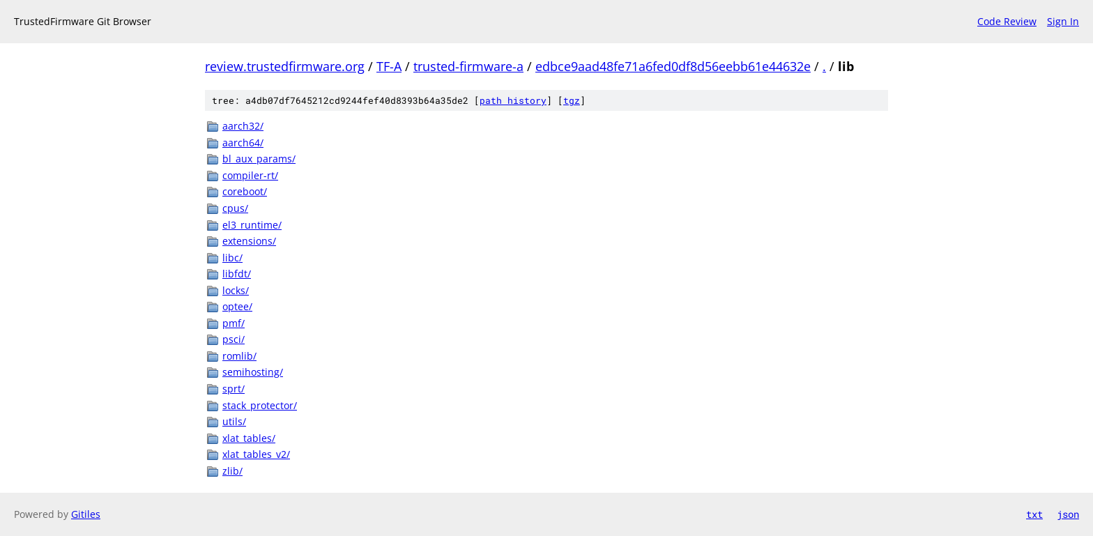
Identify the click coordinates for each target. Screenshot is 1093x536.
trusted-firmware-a (468, 66)
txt (1034, 514)
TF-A (389, 66)
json (1068, 514)
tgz (571, 100)
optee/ (237, 306)
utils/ (234, 421)
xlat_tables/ (248, 438)
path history (513, 100)
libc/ (232, 257)
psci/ (233, 339)
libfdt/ (236, 273)
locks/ (235, 290)
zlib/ (232, 470)
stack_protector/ (259, 405)
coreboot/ (244, 191)
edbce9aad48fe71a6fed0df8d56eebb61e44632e (673, 66)
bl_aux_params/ (259, 158)
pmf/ (233, 323)
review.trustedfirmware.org (285, 66)
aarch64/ (242, 142)
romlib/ (239, 355)
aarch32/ (242, 125)
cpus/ (235, 208)
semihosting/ (252, 371)
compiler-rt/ (250, 175)
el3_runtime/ (252, 224)
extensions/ (249, 240)
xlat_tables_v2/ (256, 454)
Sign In (1063, 21)
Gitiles (85, 514)
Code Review (1007, 21)
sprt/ (233, 388)
